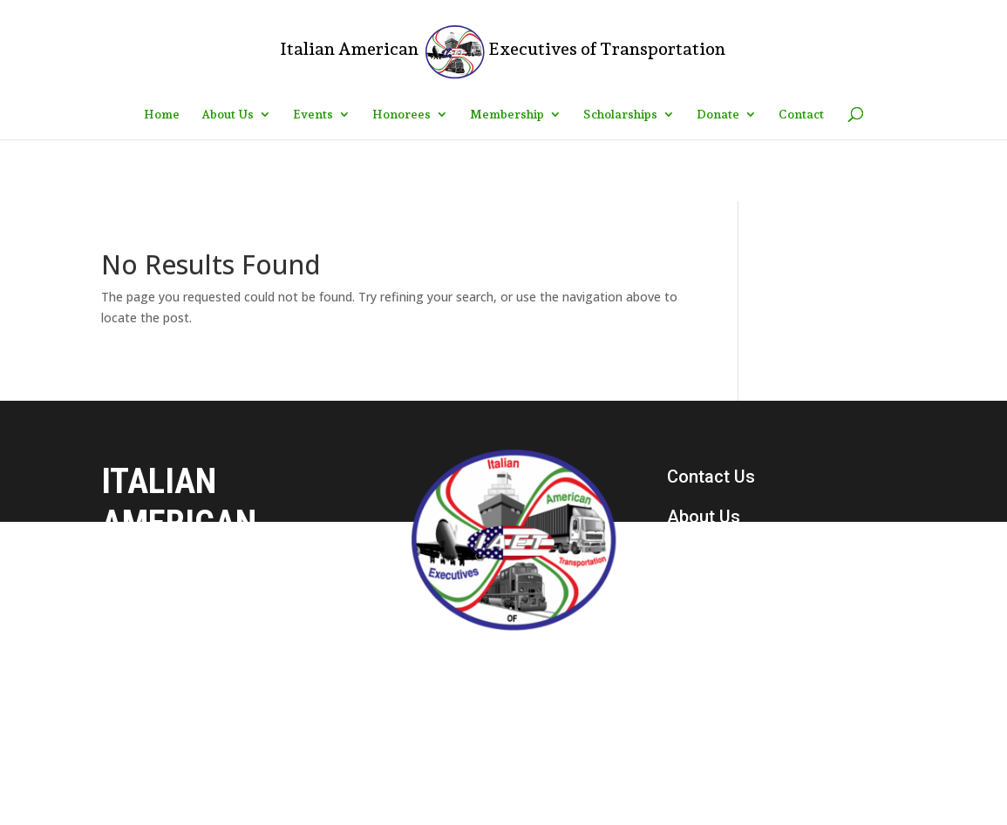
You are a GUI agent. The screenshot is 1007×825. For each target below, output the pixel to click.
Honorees (401, 114)
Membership (507, 114)
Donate (718, 114)
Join (684, 636)
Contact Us (711, 476)
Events (313, 114)
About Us (227, 114)
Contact (801, 114)
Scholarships (620, 114)
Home (162, 114)
